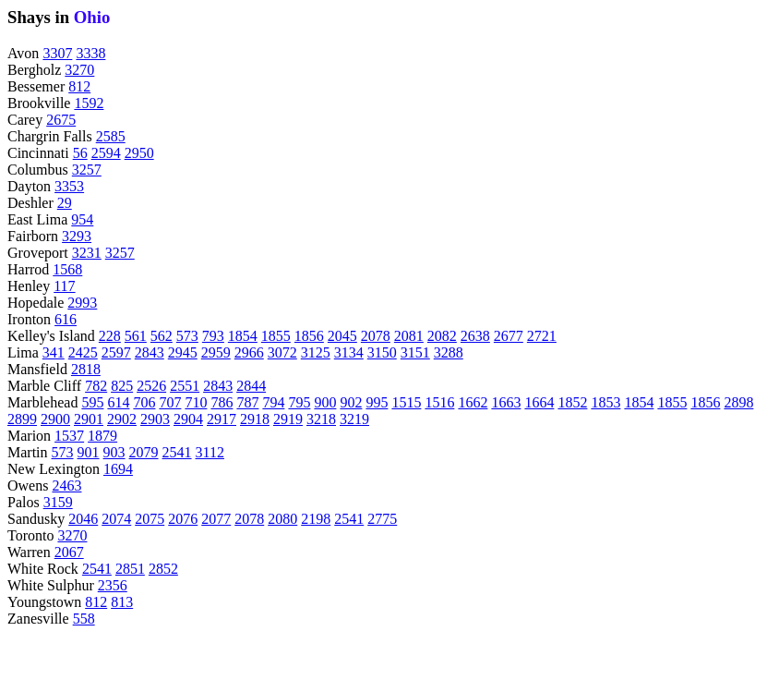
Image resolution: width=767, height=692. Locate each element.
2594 (106, 153)
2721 (542, 336)
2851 (130, 569)
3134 (349, 352)
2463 (66, 485)
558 (84, 618)
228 (110, 336)
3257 (87, 169)
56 (80, 153)
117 (64, 286)
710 (196, 402)
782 (96, 386)
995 (377, 402)
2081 (409, 336)
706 (144, 402)
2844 (251, 386)
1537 (69, 435)
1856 (309, 336)
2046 (83, 519)
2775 (382, 519)
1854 (243, 336)
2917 (221, 419)
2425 (83, 352)
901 (89, 452)
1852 (572, 402)
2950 (139, 153)
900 (325, 402)
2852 (163, 569)
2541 (177, 452)
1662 (472, 402)
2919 (288, 419)
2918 (255, 419)
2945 (183, 352)
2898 (738, 402)
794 (273, 402)
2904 (188, 419)
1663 (506, 402)
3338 (90, 53)
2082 (442, 336)
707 (170, 402)
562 (161, 336)
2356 (112, 585)
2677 (508, 336)
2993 (82, 302)
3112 (210, 452)
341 (53, 352)
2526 (151, 386)
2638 (475, 336)
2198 (315, 519)
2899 (22, 419)
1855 (276, 336)
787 (247, 402)
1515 (406, 402)
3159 (58, 502)
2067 (69, 552)
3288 (448, 352)
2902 (122, 419)
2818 (86, 369)
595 (92, 402)
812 (79, 86)
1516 (439, 402)
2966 (249, 352)
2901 (88, 419)
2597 (116, 352)
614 (118, 402)
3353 (69, 186)
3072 (282, 352)
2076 (183, 519)
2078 (375, 336)
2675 (61, 119)
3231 (87, 253)
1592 (88, 103)
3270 (79, 70)
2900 (55, 419)
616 (65, 319)
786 (221, 402)
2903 (155, 419)
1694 (118, 469)
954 (82, 219)
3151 (415, 352)
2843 (149, 352)
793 (213, 336)
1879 (102, 435)
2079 (144, 452)
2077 (216, 519)
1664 (539, 402)
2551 (184, 386)
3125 (315, 352)
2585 (111, 136)
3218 (321, 419)
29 (64, 203)
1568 (67, 269)
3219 (354, 419)
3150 (382, 352)
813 (122, 602)
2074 (116, 519)
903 (114, 452)
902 (351, 402)
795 (299, 402)
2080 (282, 519)
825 (122, 386)
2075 (149, 519)
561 (136, 336)
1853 (605, 402)
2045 (342, 336)
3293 (76, 236)
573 (187, 336)
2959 (216, 352)
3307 (57, 53)
